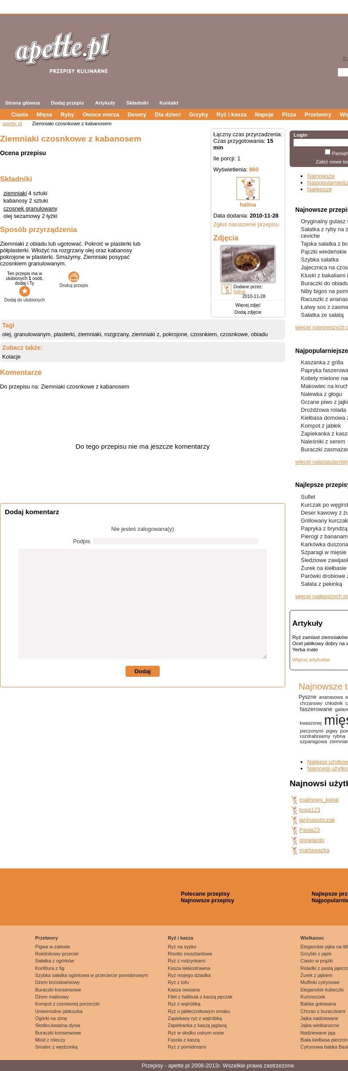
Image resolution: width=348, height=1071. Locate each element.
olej (6, 334)
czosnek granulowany (30, 208)
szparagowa (313, 741)
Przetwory (318, 114)
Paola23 (309, 830)
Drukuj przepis (74, 283)
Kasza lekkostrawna (189, 968)
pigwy (332, 731)
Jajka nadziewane (319, 1018)
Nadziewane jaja (318, 1032)
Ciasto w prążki (317, 960)
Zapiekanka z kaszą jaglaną (197, 1025)
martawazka (314, 850)
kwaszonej (311, 723)
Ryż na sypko (182, 946)
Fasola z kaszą (184, 1039)
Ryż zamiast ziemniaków (320, 637)
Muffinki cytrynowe (320, 982)
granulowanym (32, 334)
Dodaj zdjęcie (247, 312)
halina (248, 204)
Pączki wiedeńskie (324, 251)
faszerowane (316, 709)
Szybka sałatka (320, 259)
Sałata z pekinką (321, 584)
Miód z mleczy (50, 1039)
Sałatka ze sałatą (322, 315)
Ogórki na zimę (51, 1018)
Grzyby (198, 114)
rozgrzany (116, 334)
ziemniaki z (145, 334)
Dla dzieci (168, 114)
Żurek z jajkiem (317, 975)
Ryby (67, 114)
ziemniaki (15, 193)
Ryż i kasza (231, 114)
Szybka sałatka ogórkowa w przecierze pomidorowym (91, 975)
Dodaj (142, 671)
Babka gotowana (318, 1003)
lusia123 (309, 809)
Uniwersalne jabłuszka (59, 1011)
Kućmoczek (313, 996)
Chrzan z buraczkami (323, 1011)
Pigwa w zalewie (52, 946)
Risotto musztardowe (190, 953)
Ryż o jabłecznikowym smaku (199, 1011)
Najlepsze (319, 189)
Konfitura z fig (50, 968)
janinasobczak (317, 820)
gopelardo (311, 840)
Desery (137, 114)
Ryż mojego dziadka (189, 975)
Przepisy (152, 1065)
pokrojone (174, 334)
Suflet (308, 497)
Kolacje (11, 356)
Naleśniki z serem (323, 441)
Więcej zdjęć (247, 305)
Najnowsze (321, 176)
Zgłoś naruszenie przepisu (246, 224)
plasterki (64, 334)
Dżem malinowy (52, 996)
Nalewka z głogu (321, 394)
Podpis (81, 541)
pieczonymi (311, 730)
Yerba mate (305, 649)
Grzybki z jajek (316, 953)
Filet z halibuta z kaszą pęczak (200, 996)
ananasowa (331, 697)
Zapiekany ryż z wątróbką (195, 1018)
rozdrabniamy (315, 736)
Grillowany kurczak (324, 520)
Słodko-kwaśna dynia (57, 1025)
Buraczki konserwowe (58, 989)
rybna (339, 736)
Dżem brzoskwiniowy (57, 982)
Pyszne (307, 697)
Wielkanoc (312, 937)
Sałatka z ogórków (54, 960)
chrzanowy (311, 703)
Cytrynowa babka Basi (324, 1046)
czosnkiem (203, 334)
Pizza (289, 114)
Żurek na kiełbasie (324, 568)
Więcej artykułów (311, 659)
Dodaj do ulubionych (24, 297)
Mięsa (44, 114)
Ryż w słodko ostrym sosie (196, 1032)
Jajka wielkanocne (320, 1025)
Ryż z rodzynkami (186, 960)
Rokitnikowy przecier (57, 953)
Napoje (264, 114)
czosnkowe (234, 334)
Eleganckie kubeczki (322, 989)
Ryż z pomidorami (187, 1046)
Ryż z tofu (178, 982)
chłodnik (334, 703)
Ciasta (19, 114)
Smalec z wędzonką (56, 1046)
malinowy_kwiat (319, 799)
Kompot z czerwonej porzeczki (67, 1003)
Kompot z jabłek (321, 425)
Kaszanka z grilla (322, 362)
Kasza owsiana (184, 989)
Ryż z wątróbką (184, 1003)
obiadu (259, 334)
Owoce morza (101, 114)
